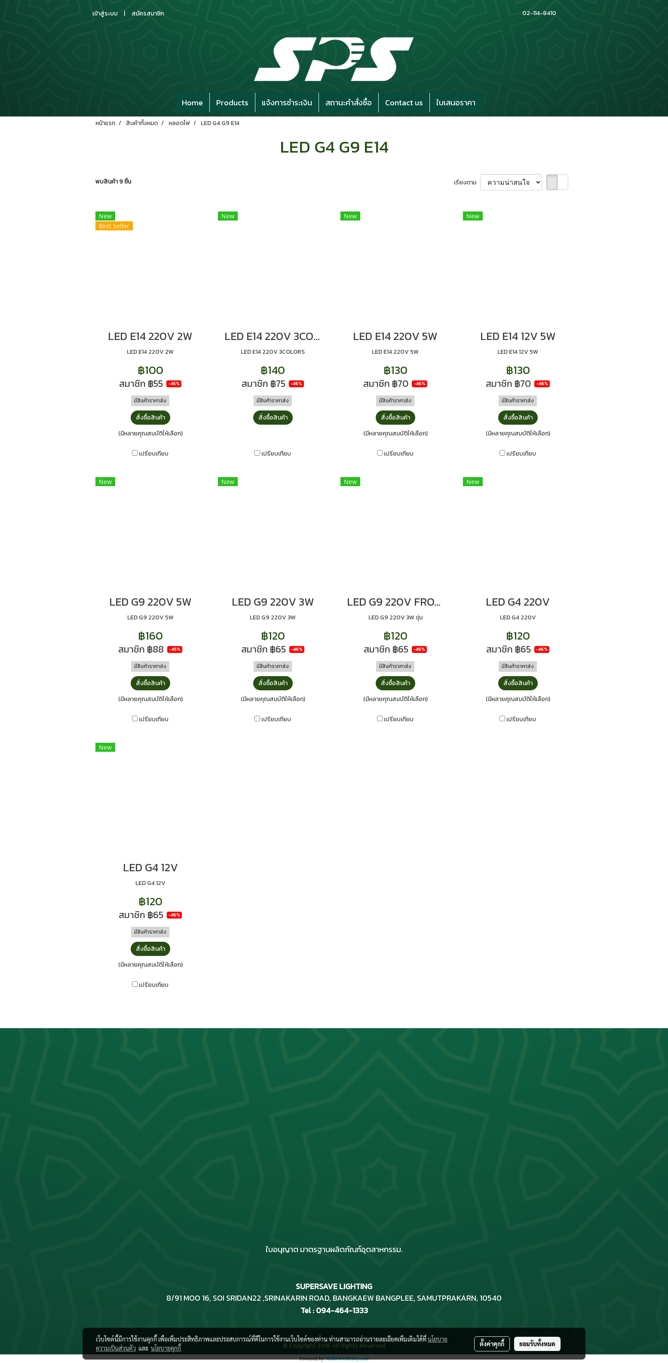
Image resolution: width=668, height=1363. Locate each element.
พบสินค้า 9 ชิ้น (113, 181)
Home (192, 102)
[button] (489, 102)
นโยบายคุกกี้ (166, 1348)
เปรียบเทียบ (154, 453)
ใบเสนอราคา (455, 102)
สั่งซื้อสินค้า (150, 417)
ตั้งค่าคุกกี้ (492, 1344)
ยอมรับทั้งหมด (537, 1344)
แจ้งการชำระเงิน (287, 102)
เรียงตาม (467, 182)
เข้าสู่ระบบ (105, 13)
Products (232, 102)
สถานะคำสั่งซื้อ (348, 102)
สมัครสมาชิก (148, 13)
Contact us (404, 102)
